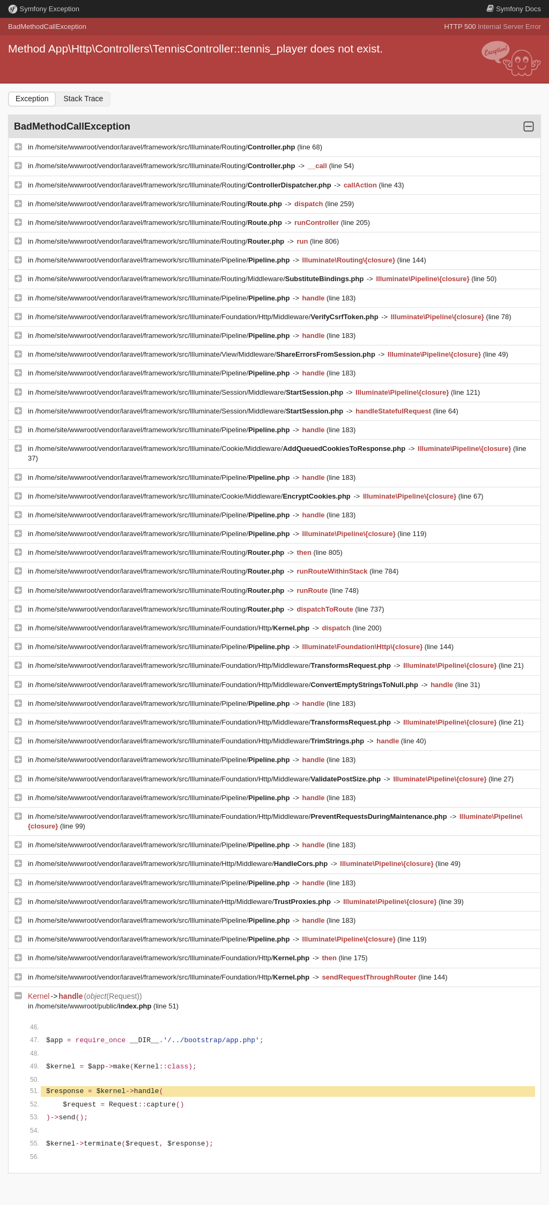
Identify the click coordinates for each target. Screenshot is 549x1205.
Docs (513, 9)
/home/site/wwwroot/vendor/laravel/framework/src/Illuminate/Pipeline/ (163, 260)
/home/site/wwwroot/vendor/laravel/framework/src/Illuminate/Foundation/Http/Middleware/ (208, 317)
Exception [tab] (32, 98)
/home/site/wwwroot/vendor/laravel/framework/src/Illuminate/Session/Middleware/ (190, 392)
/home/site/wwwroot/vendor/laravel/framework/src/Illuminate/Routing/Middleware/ (200, 279)
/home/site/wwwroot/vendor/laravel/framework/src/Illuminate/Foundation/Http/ (173, 628)
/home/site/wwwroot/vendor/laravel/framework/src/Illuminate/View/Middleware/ (206, 354)
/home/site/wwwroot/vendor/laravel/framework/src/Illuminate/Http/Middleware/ (182, 864)
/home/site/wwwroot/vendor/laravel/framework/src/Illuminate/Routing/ (166, 147)
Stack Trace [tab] (83, 98)
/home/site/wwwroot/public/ (94, 1006)
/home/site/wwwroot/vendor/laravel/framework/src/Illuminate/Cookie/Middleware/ (221, 449)
